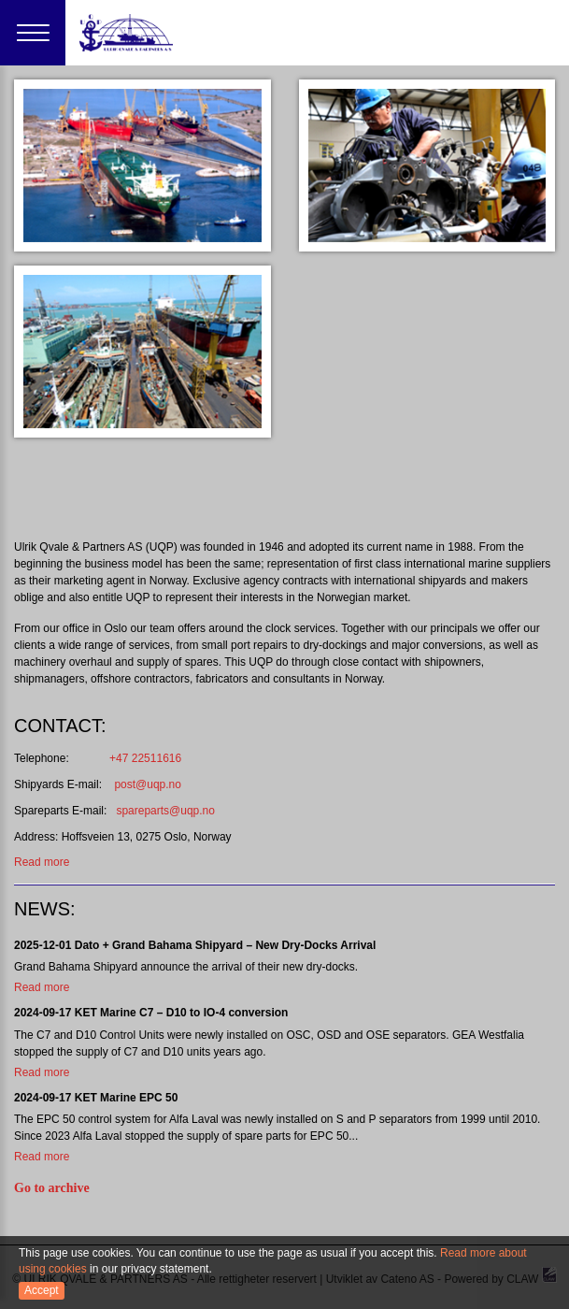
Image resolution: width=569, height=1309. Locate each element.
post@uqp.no (147, 784)
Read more (41, 862)
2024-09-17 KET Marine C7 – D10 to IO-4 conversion (151, 1012)
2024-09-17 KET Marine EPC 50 (96, 1097)
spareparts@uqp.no (165, 810)
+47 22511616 (126, 758)
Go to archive (52, 1188)
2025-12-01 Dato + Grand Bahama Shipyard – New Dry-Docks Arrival (195, 945)
